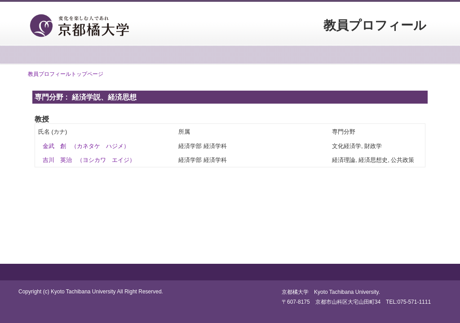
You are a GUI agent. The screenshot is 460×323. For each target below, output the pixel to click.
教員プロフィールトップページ (65, 74)
